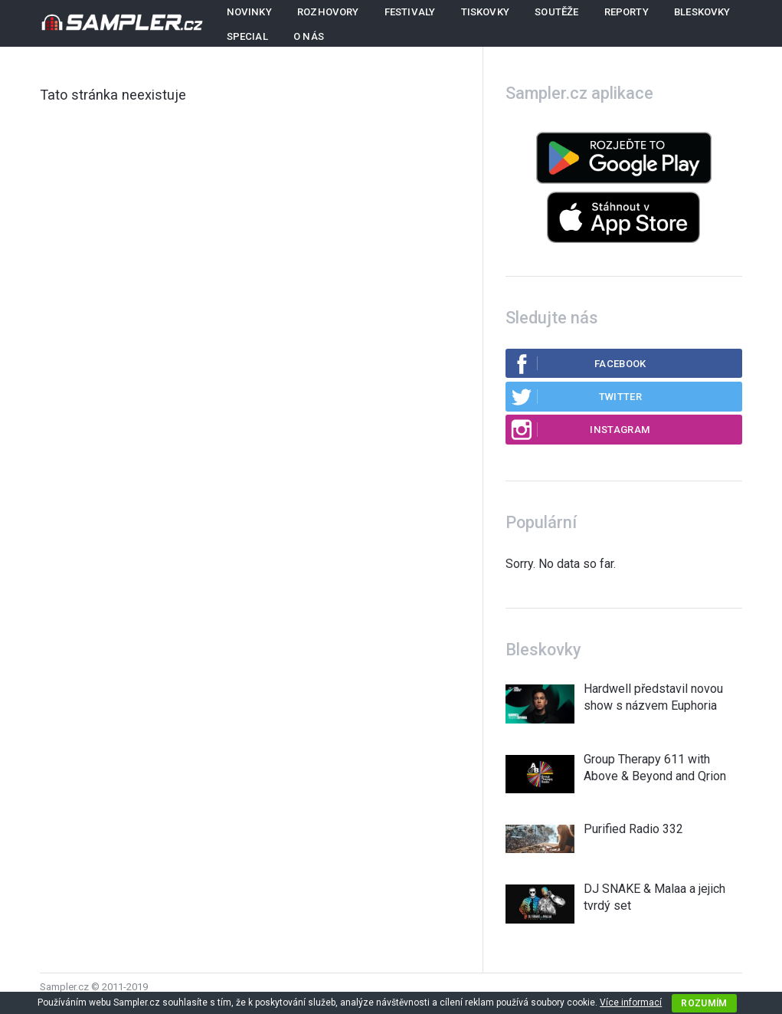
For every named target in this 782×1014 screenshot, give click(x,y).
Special (247, 36)
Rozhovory (328, 12)
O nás (308, 36)
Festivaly (410, 12)
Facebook (578, 363)
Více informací (631, 1002)
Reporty (626, 12)
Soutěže (556, 12)
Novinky (249, 12)
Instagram (580, 429)
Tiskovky (485, 12)
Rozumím (704, 1003)
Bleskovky (702, 12)
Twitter (576, 396)
